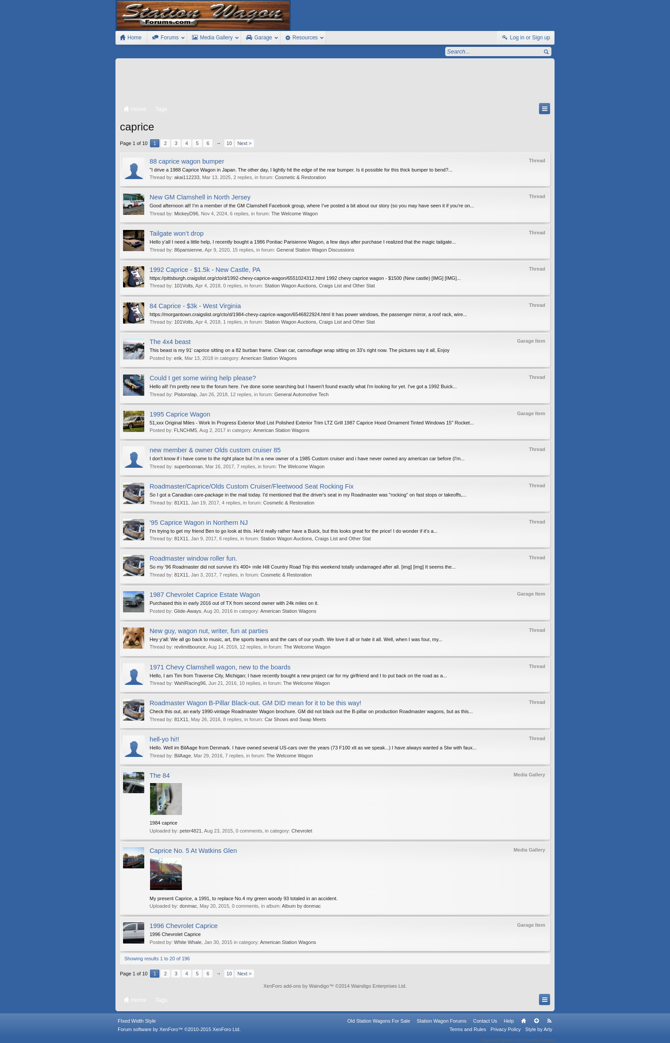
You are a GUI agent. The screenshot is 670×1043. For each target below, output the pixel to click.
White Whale (187, 942)
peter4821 (191, 830)
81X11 (181, 502)
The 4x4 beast (170, 341)
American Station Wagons (269, 358)
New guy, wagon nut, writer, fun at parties (209, 630)
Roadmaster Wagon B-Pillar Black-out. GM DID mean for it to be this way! (255, 703)
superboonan (188, 466)
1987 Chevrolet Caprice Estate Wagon (205, 594)
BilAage (182, 755)
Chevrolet (301, 830)
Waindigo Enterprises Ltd (378, 986)
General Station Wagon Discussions (315, 249)
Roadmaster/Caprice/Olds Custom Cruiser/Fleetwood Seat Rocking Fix (252, 486)
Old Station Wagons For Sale (378, 1026)
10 (229, 143)
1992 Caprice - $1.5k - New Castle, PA (205, 269)
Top (536, 1027)
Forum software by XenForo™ (179, 1035)
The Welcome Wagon (294, 213)
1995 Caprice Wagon (180, 414)
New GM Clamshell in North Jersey (200, 197)
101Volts (183, 285)
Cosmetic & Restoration (300, 177)
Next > (244, 143)
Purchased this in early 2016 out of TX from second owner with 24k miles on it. (234, 603)
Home (523, 1027)
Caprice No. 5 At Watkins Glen (193, 850)
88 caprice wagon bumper (187, 161)
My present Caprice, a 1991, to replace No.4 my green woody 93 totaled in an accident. (244, 898)
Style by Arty (538, 1035)
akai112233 (187, 177)
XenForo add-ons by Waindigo (296, 986)
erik (178, 358)
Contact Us (485, 1026)
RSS (549, 1027)
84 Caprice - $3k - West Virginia (195, 305)
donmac (188, 906)
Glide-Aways (187, 611)
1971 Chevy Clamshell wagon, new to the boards (220, 667)
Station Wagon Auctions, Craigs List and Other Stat (320, 285)
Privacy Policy (505, 1035)
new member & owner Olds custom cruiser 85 (215, 450)
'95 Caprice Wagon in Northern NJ (199, 522)
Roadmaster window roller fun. (193, 558)
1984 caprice (163, 822)
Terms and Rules (468, 1035)
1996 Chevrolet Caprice (184, 925)
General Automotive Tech (301, 394)
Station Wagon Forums (441, 1026)
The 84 (160, 775)
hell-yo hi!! (164, 739)
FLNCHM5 (185, 430)
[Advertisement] (335, 83)
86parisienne (188, 249)
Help (509, 1026)
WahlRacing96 (190, 683)
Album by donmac (301, 906)
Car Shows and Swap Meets (295, 719)
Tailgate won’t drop (177, 233)
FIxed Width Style (137, 1026)
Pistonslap (185, 394)
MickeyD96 (186, 213)
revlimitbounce (190, 646)
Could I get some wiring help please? (203, 378)
